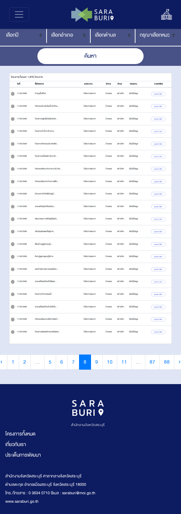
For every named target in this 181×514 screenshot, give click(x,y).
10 (110, 362)
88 (167, 362)
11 (124, 362)
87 (152, 362)
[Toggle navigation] (19, 14)
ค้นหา (90, 56)
